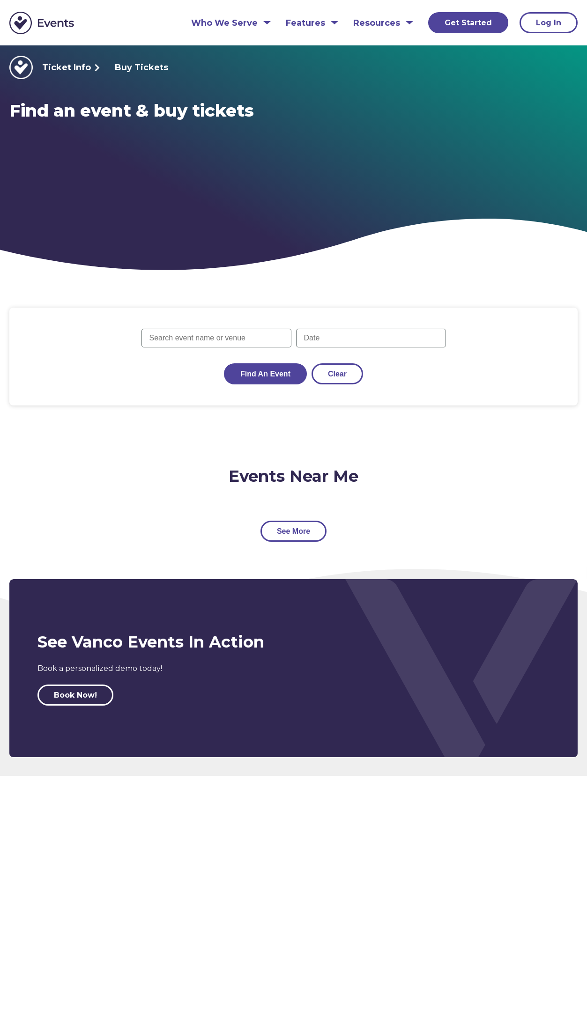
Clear (337, 374)
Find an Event (265, 374)
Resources (376, 23)
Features (305, 23)
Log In (548, 22)
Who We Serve (224, 23)
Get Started (468, 22)
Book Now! (75, 695)
